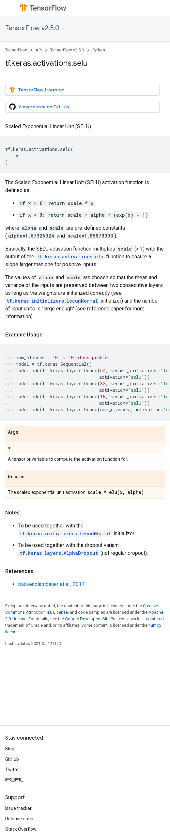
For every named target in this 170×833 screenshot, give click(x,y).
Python (98, 50)
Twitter (12, 769)
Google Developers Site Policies (95, 618)
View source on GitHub (39, 106)
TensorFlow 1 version (36, 90)
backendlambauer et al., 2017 (51, 584)
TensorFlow (16, 50)
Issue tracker (18, 808)
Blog (9, 748)
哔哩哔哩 (14, 780)
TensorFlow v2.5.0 (32, 28)
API (39, 50)
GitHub (12, 759)
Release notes (20, 818)
